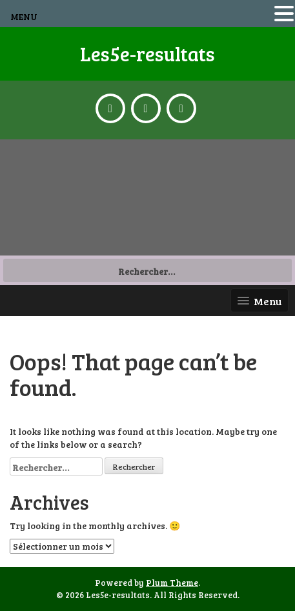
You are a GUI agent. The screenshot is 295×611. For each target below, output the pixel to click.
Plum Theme (172, 582)
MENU (23, 16)
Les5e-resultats (147, 53)
